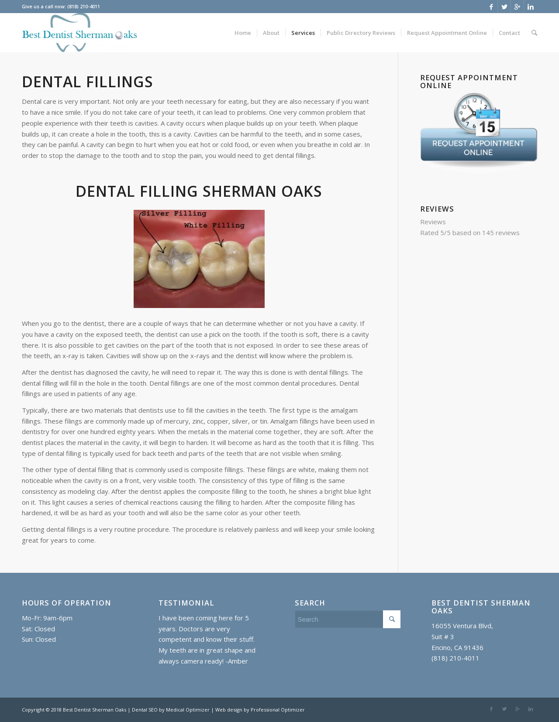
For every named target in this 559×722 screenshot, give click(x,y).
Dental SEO (145, 709)
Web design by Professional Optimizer (260, 709)
